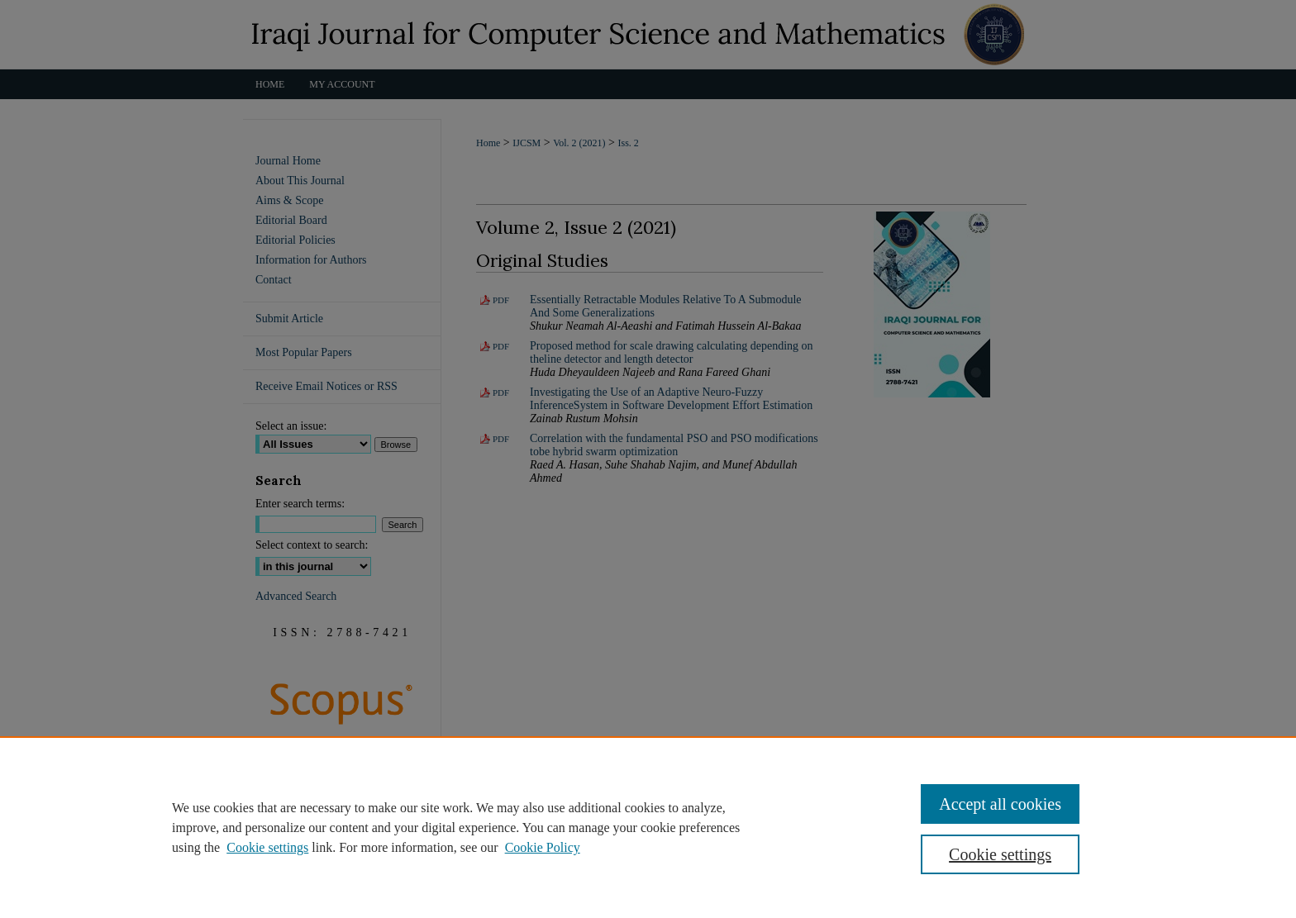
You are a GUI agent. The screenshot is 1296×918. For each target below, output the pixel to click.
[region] (648, 827)
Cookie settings (267, 847)
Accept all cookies (1000, 804)
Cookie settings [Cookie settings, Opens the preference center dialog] (1000, 854)
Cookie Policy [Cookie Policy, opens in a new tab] (542, 847)
